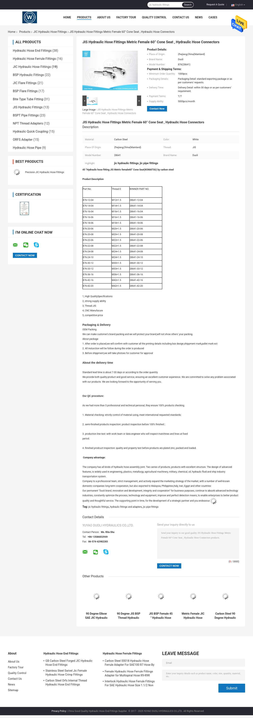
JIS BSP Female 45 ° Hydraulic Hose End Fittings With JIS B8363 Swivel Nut (161, 616)
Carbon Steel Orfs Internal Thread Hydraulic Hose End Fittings (66, 682)
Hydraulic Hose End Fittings (32, 50)
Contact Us (180, 17)
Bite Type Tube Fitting (28, 99)
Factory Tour (126, 17)
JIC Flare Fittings (25, 83)
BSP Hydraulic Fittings (28, 75)
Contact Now (157, 108)
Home (67, 17)
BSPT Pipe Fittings (26, 115)
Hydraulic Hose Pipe (27, 148)
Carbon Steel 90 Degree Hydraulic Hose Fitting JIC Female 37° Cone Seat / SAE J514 (225, 616)
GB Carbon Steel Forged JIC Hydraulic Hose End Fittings (69, 662)
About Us (103, 17)
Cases (213, 17)
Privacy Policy (59, 711)
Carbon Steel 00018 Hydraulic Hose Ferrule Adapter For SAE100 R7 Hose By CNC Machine (129, 663)
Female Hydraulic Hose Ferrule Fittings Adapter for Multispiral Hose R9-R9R (129, 673)
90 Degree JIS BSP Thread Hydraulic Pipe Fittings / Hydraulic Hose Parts (128, 616)
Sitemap (13, 690)
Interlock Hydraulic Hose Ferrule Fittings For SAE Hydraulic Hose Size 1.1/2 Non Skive (130, 684)
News (199, 17)
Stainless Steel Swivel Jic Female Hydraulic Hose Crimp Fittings (66, 672)
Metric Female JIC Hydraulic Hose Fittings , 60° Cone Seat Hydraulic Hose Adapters (193, 616)
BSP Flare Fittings (25, 91)
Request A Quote (215, 4)
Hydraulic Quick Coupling (30, 131)
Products (84, 17)
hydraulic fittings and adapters (126, 507)
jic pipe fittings (151, 507)
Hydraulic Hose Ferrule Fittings (34, 59)
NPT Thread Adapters (28, 123)
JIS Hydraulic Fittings (27, 107)
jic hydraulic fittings (98, 507)
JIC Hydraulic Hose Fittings (50, 31)
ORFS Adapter (22, 139)
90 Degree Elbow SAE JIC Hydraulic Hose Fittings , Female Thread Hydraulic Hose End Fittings (96, 616)
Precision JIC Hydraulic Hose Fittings (44, 172)
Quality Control (154, 17)
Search (188, 4)
